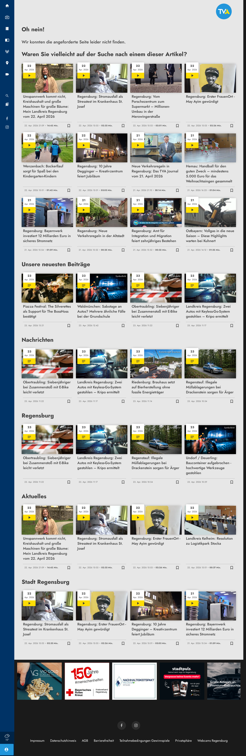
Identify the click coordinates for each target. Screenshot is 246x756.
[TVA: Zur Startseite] (224, 11)
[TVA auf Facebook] (121, 725)
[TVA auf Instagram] (136, 725)
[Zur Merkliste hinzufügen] (69, 125)
